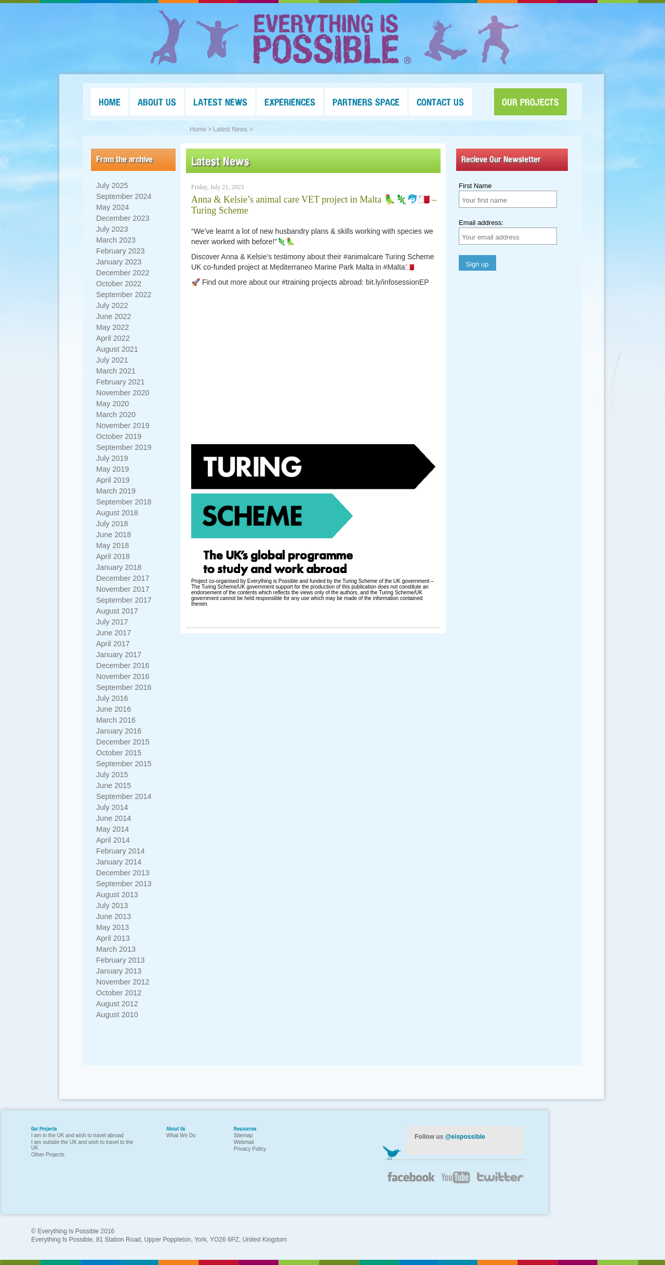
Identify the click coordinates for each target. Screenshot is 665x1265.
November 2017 (122, 589)
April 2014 (113, 840)
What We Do (181, 1135)
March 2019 (116, 491)
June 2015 (113, 785)
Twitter (499, 1183)
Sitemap (243, 1135)
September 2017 (123, 600)
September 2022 (123, 294)
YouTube (454, 1183)
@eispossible (465, 1136)
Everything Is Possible (332, 39)
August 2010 (117, 1014)
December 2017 (122, 578)
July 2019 (112, 458)
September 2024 (123, 196)
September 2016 (123, 687)
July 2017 (112, 622)
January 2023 (118, 262)
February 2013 (120, 960)
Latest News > (232, 129)
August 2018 (117, 513)
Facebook (410, 1180)
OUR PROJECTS (530, 102)
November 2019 (122, 425)
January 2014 (118, 862)
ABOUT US (157, 102)
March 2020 (116, 414)
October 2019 (118, 436)
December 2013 (122, 873)
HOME (110, 102)
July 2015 (112, 774)
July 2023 (112, 229)
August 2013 (117, 894)
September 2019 (123, 447)
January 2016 (118, 731)
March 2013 (116, 949)
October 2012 (118, 993)
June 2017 (113, 633)
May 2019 (112, 469)
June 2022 (113, 316)
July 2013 (112, 905)
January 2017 (118, 654)
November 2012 (122, 982)
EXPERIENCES (289, 102)
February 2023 (120, 251)
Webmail (244, 1142)
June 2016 (113, 709)
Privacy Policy (250, 1149)
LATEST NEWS (220, 102)
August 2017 (117, 611)
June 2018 (113, 534)
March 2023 (116, 240)
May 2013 (112, 927)
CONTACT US (440, 102)
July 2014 (112, 807)
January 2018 (118, 567)
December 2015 (122, 742)
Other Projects (47, 1154)
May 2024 (112, 207)
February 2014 (120, 851)
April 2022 (113, 338)
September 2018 (123, 502)
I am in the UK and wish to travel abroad (77, 1135)
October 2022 (118, 283)
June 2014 (113, 818)
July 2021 (112, 360)
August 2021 (117, 349)
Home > (200, 129)
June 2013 (113, 916)
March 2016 (116, 720)
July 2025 (112, 185)
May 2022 (112, 327)
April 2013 (113, 938)
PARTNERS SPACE (366, 102)
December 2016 (122, 665)
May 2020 (112, 404)
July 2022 (112, 305)
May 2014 (112, 829)
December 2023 (122, 218)
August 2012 (117, 1004)
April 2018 (113, 556)
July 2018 (112, 524)
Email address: (481, 223)
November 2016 (122, 676)
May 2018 (112, 545)
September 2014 (123, 796)
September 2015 (123, 764)
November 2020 (122, 393)
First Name (475, 186)
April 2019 (113, 480)
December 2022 (122, 273)
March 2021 (116, 371)
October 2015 (118, 753)
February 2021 (120, 382)
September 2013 (123, 884)
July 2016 (112, 698)
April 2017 (113, 644)
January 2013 (118, 971)
